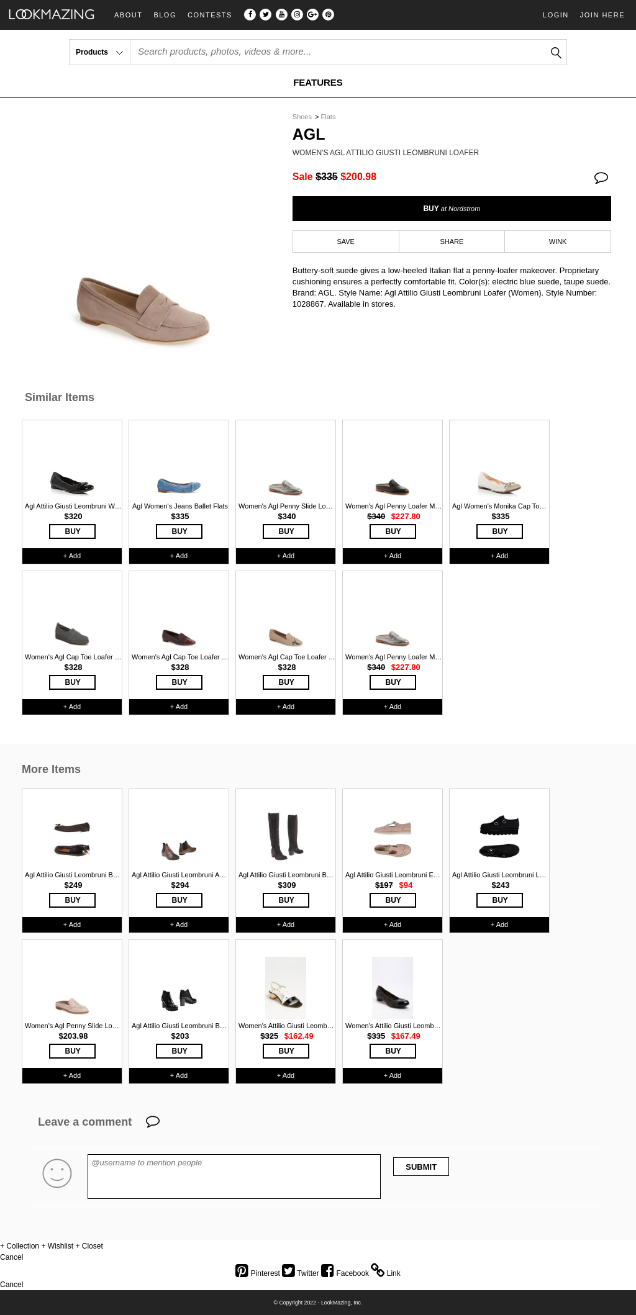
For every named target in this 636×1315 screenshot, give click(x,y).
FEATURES (318, 82)
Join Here (602, 15)
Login (556, 15)
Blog (164, 15)
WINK (558, 241)
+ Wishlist (57, 1246)
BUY (451, 208)
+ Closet (88, 1246)
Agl (309, 134)
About (128, 15)
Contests (210, 15)
